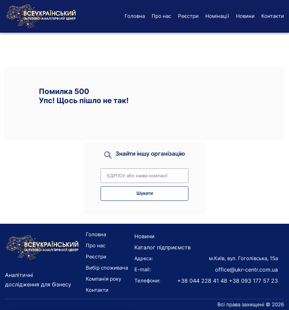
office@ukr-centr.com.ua (246, 269)
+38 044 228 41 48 (202, 280)
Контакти (272, 16)
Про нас (161, 16)
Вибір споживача (107, 268)
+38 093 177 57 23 (253, 280)
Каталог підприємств (162, 247)
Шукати (144, 193)
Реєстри (188, 16)
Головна (135, 16)
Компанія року (103, 279)
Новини (245, 16)
